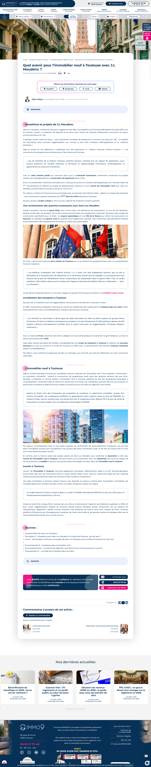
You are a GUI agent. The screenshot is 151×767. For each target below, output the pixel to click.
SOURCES (35, 561)
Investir (37, 4)
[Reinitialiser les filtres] (143, 16)
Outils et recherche (141, 10)
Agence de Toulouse (104, 10)
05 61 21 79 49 (119, 582)
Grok (86, 89)
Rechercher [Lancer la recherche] (133, 16)
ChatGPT (49, 89)
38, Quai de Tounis (97, 3)
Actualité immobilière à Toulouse (38, 59)
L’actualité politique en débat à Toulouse (61, 59)
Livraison (112, 16)
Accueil (25, 59)
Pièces (94, 16)
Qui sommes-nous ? (122, 726)
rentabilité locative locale (112, 293)
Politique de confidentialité (125, 731)
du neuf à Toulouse (123, 10)
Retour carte (5, 17)
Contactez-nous (116, 3)
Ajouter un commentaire (38, 615)
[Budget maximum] (73, 16)
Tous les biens (48, 16)
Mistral (102, 89)
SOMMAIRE (35, 109)
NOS (147, 36)
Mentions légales (124, 736)
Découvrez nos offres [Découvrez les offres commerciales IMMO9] (117, 588)
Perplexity (68, 89)
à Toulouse (27, 10)
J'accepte (128, 765)
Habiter (29, 4)
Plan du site (126, 740)
